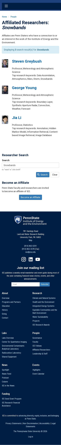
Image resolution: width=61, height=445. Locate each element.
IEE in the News (8, 385)
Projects (36, 321)
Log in (30, 436)
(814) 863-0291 (30, 246)
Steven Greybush (27, 61)
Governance (37, 338)
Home (4, 16)
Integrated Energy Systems (43, 306)
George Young (24, 88)
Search (5, 160)
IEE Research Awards (41, 325)
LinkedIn (30, 259)
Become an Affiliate (30, 197)
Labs (4, 333)
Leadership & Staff (39, 353)
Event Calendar (38, 374)
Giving (4, 314)
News (4, 364)
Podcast (5, 378)
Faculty (35, 342)
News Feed (6, 374)
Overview (5, 298)
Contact (5, 318)
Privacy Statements (13, 423)
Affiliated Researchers (41, 350)
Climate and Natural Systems (44, 298)
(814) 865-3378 (28, 249)
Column (5, 381)
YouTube (37, 259)
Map (30, 240)
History (5, 310)
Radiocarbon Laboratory (11, 353)
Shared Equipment (9, 357)
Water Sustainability (40, 317)
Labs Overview (8, 338)
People (13, 16)
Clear (54, 174)
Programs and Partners (11, 302)
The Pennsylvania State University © (30, 431)
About (5, 293)
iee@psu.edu (30, 252)
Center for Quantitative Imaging (14, 342)
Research (37, 293)
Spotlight (5, 370)
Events (35, 364)
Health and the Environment (43, 302)
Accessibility (45, 423)
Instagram (23, 259)
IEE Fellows (37, 346)
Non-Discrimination (30, 423)
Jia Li (16, 117)
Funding (6, 393)
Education (6, 306)
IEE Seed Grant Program (11, 399)
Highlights (36, 370)
